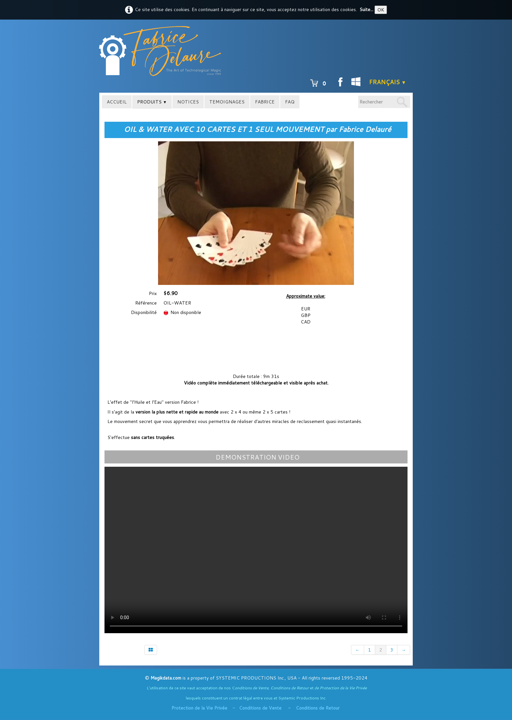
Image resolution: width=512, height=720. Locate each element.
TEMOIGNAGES (227, 102)
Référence (146, 303)
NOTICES (188, 102)
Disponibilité (144, 312)
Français (387, 82)
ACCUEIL (117, 102)
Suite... (366, 9)
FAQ (290, 102)
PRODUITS (152, 102)
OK (380, 10)
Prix (153, 293)
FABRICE (265, 102)
